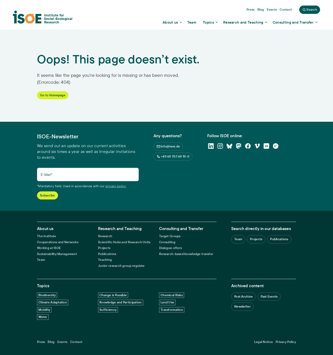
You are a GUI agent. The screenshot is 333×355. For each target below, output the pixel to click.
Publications (107, 254)
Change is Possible (113, 295)
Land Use (167, 302)
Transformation (171, 310)
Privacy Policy (286, 342)
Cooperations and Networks (57, 242)
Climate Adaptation (52, 302)
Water (42, 317)
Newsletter (242, 306)
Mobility (44, 310)
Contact (76, 342)
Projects (104, 248)
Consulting (167, 242)
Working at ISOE (49, 248)
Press (41, 342)
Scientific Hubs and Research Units (124, 242)
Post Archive (243, 296)
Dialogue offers (170, 248)
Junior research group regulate (121, 266)
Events (62, 342)
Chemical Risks (171, 295)
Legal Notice (263, 342)
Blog (51, 342)
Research (105, 236)
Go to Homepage (52, 95)
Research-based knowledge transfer (186, 254)
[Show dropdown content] (173, 22)
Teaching (105, 260)
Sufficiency (108, 310)
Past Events (269, 296)
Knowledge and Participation (120, 302)
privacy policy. (115, 186)
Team (41, 260)
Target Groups (170, 236)
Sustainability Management (57, 254)
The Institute (46, 236)
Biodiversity (47, 295)
